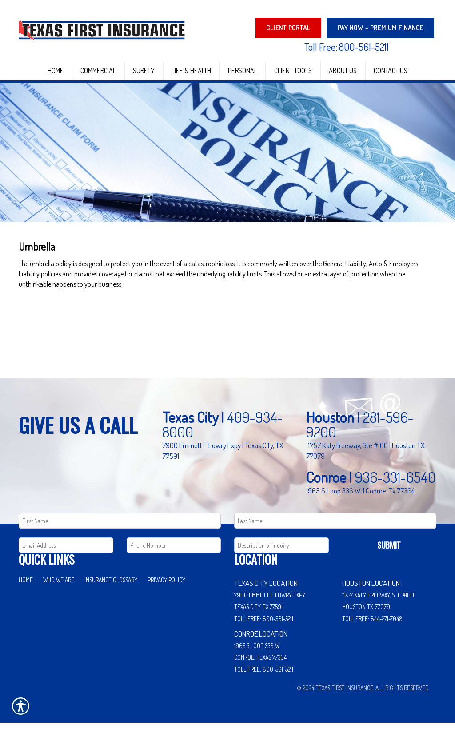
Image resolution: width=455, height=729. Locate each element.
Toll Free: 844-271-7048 (372, 624)
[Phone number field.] (174, 551)
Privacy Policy (166, 585)
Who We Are (58, 585)
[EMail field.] (66, 551)
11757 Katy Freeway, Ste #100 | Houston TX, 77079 (366, 456)
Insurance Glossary (110, 585)
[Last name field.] (335, 527)
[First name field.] (120, 527)
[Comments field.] (281, 551)
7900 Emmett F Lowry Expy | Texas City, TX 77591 (222, 456)
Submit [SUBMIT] (389, 551)
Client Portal (288, 28)
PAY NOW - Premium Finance (380, 28)
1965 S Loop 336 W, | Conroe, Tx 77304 (360, 496)
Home (26, 585)
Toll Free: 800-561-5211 (346, 46)
